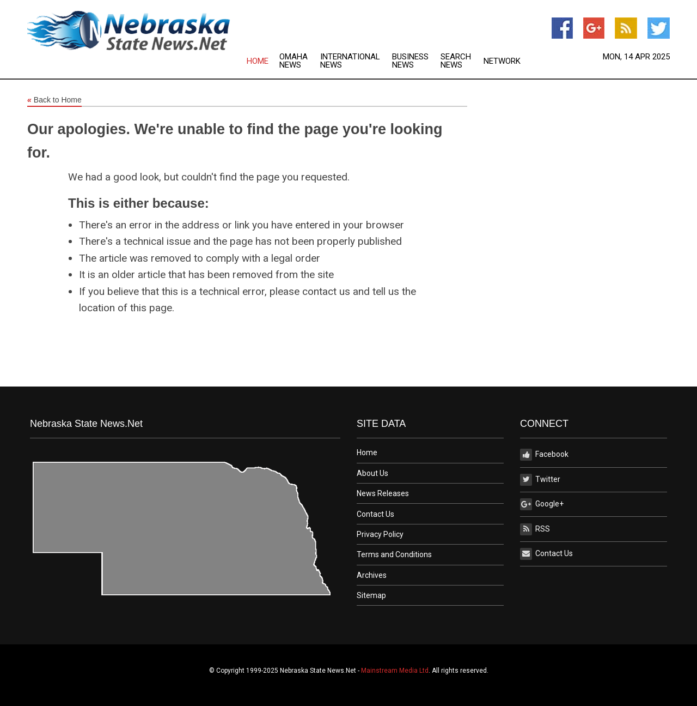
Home (257, 61)
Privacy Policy (380, 534)
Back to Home (54, 100)
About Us (372, 473)
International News (350, 61)
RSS (535, 529)
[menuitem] (263, 61)
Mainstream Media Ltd (395, 670)
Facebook (544, 455)
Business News (410, 61)
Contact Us (375, 514)
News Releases (383, 493)
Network (502, 61)
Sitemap (371, 595)
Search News (456, 61)
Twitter (540, 480)
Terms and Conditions (394, 554)
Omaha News (293, 61)
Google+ (542, 504)
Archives (372, 575)
